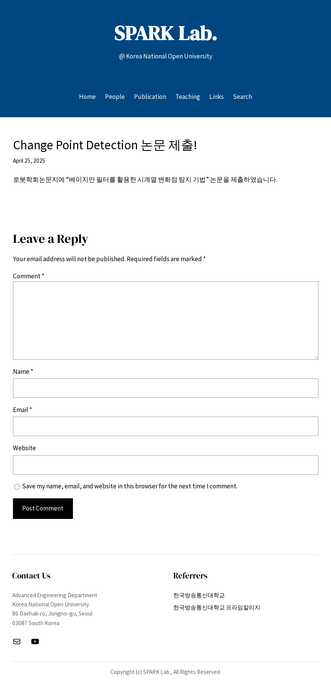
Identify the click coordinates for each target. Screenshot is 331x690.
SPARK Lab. (165, 33)
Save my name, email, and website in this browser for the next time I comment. (129, 486)
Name (23, 371)
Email (22, 410)
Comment (28, 276)
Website (24, 448)
